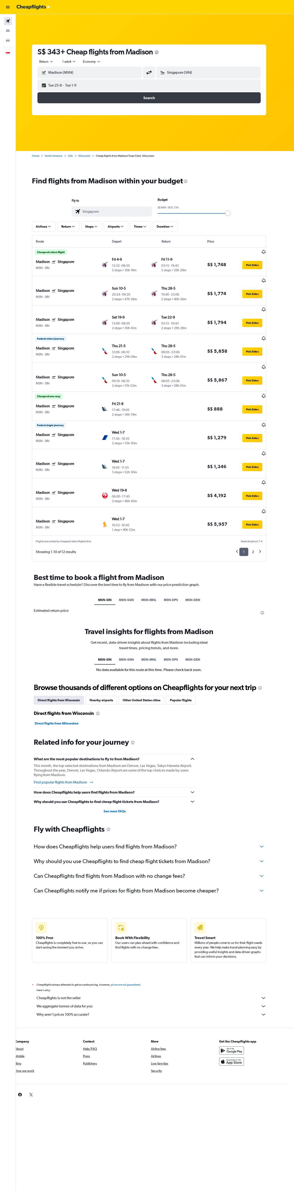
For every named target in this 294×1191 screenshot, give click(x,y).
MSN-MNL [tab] (154, 565)
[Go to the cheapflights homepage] (34, 7)
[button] (8, 7)
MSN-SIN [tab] (110, 565)
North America (59, 155)
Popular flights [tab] (187, 666)
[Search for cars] (8, 40)
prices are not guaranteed (131, 950)
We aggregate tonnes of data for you (157, 971)
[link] (230, 1060)
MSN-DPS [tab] (177, 565)
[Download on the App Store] (237, 1027)
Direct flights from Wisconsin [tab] (65, 666)
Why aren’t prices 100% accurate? (157, 980)
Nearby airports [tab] (107, 666)
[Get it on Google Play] (237, 1016)
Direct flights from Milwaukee (63, 689)
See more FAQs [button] (120, 776)
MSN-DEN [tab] (198, 565)
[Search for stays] (8, 30)
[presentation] (163, 52)
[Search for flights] (8, 21)
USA (76, 155)
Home (41, 155)
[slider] (234, 213)
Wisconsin (90, 155)
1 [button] (250, 517)
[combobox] (52, 61)
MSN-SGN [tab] (132, 565)
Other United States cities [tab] (147, 666)
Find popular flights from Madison (69, 747)
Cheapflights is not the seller (157, 963)
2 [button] (259, 517)
